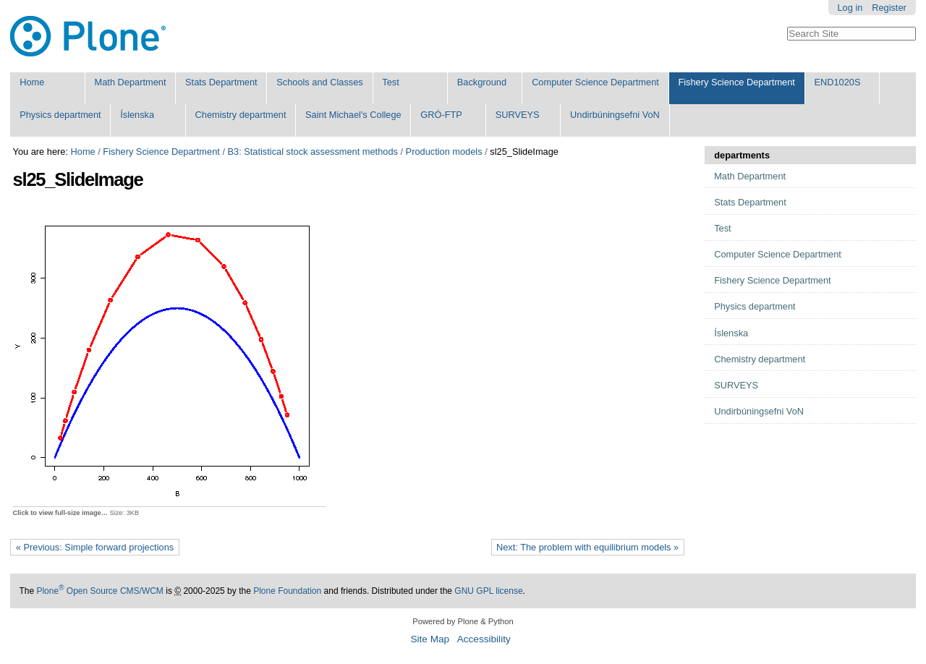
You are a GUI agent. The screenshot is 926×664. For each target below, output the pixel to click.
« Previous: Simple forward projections (95, 547)
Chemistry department (240, 114)
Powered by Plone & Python (462, 621)
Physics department (60, 114)
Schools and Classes (319, 82)
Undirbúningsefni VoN (615, 114)
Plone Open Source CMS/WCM (99, 591)
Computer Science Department (595, 82)
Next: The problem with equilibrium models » (587, 547)
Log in (850, 7)
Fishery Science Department (736, 82)
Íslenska (137, 114)
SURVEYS (518, 114)
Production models (444, 151)
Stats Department (221, 82)
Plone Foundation (287, 591)
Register (889, 7)
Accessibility (484, 639)
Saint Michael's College (353, 114)
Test (390, 82)
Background (481, 82)
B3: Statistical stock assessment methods (313, 151)
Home (32, 82)
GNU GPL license (488, 591)
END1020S (837, 82)
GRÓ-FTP (441, 114)
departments (742, 155)
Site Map (429, 639)
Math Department (130, 82)
